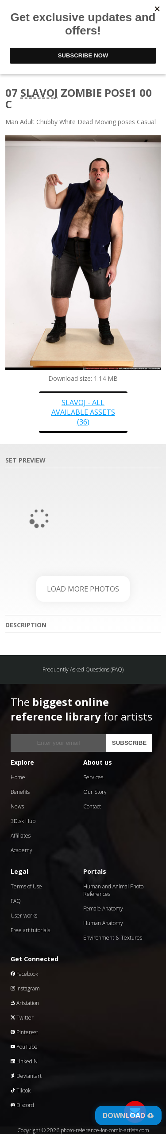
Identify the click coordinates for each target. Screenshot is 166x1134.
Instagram (25, 988)
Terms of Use (26, 886)
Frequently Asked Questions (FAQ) (83, 669)
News (17, 806)
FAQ (16, 901)
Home (18, 777)
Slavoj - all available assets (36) (83, 412)
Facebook (24, 974)
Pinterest (24, 1032)
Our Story (95, 792)
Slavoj (39, 92)
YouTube (24, 1047)
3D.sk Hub (23, 821)
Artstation (25, 1003)
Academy (21, 850)
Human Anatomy (103, 923)
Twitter (22, 1017)
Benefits (20, 792)
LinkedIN (24, 1061)
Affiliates (21, 835)
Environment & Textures (112, 937)
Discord (22, 1105)
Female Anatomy (103, 908)
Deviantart (26, 1076)
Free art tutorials (30, 930)
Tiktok (21, 1090)
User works (24, 915)
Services (93, 777)
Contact (92, 806)
